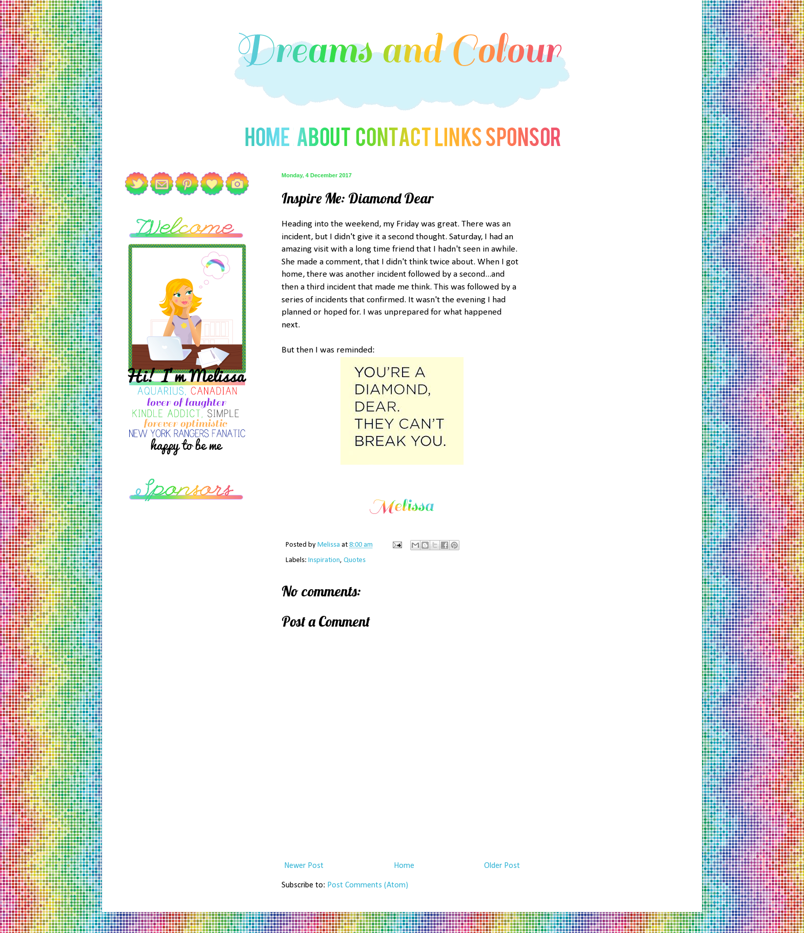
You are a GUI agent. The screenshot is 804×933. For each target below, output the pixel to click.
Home (404, 866)
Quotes (355, 560)
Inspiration (324, 560)
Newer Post (304, 866)
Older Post (502, 866)
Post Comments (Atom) (367, 885)
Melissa (329, 545)
